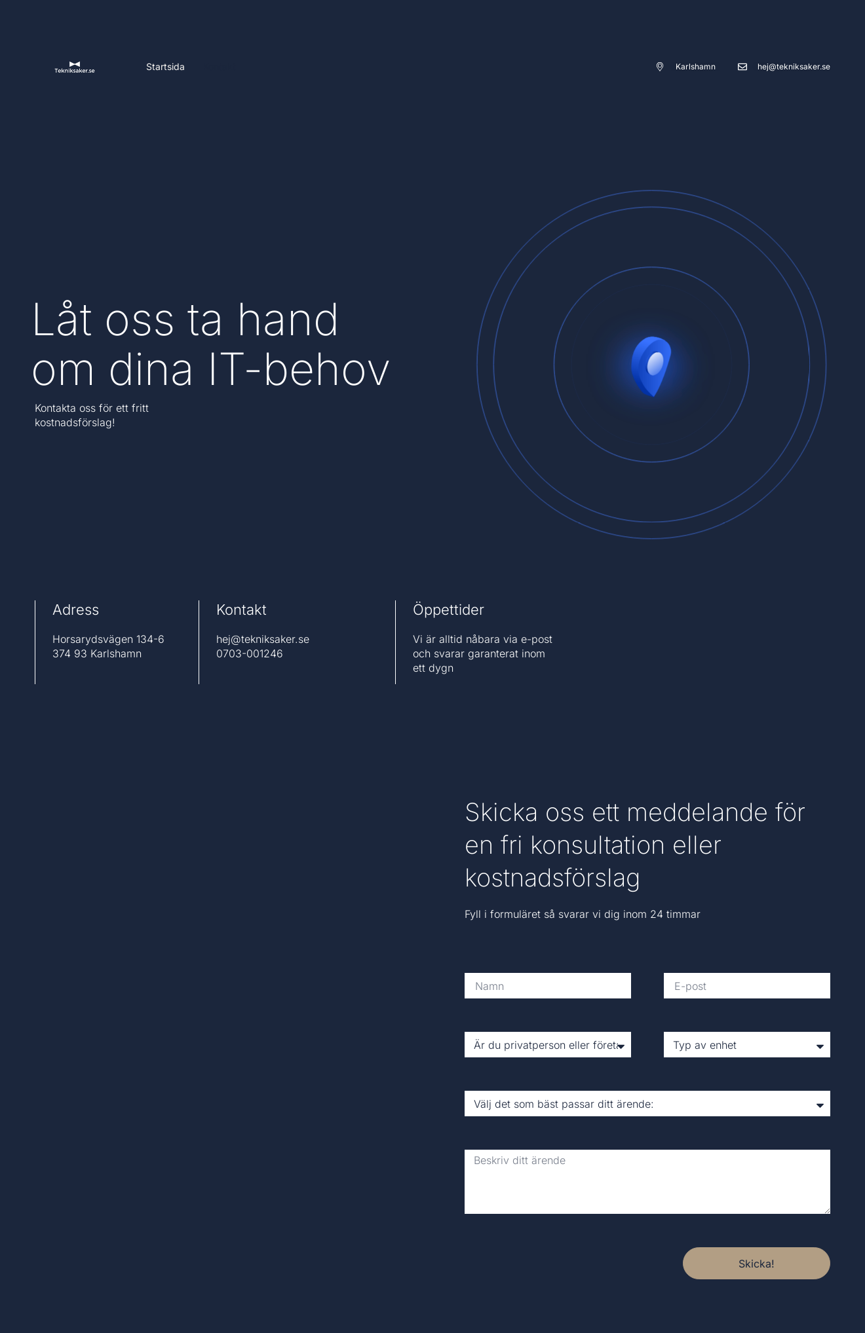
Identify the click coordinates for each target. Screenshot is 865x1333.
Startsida (165, 66)
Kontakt (219, 66)
